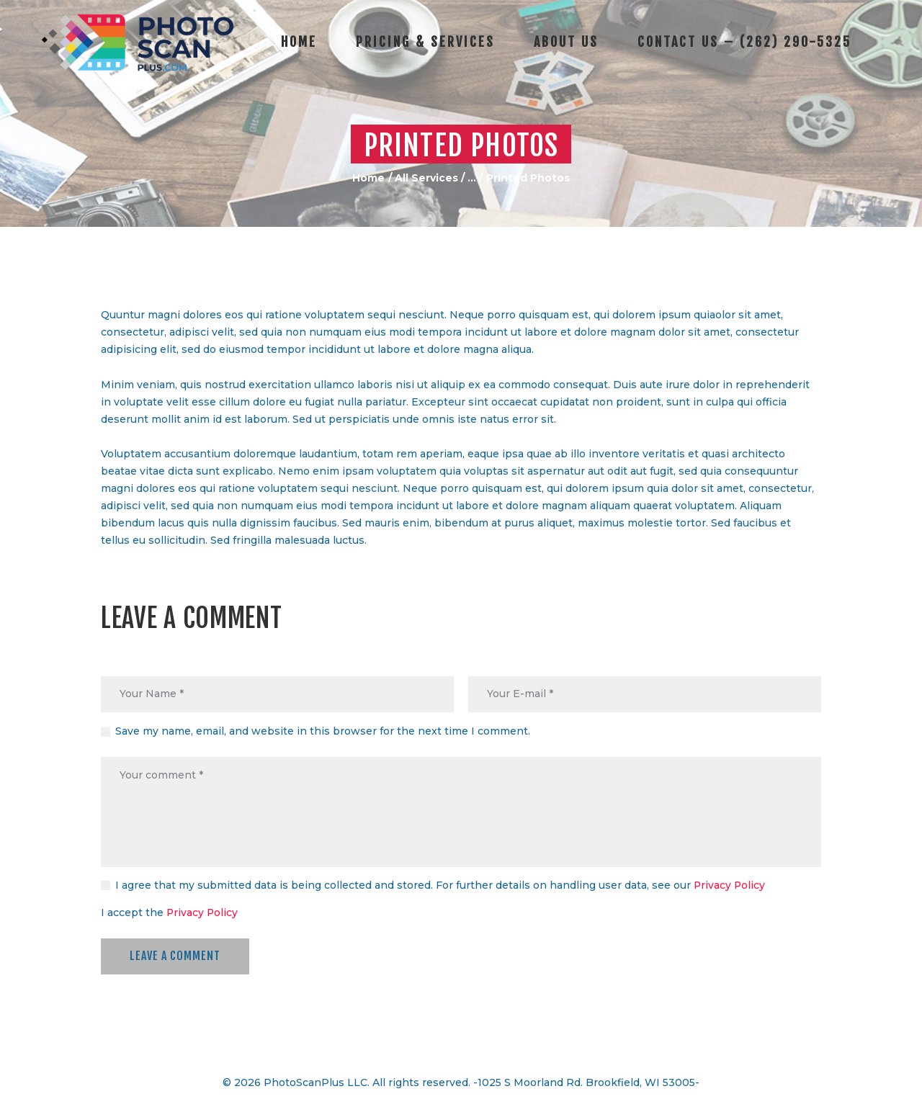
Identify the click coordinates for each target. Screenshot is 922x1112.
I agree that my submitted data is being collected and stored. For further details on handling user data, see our (440, 885)
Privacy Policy (730, 885)
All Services (426, 177)
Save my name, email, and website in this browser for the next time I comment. (322, 731)
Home (368, 177)
